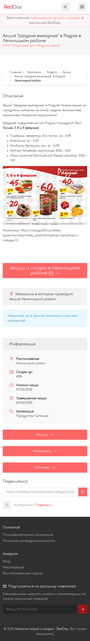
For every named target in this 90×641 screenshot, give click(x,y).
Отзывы (45, 467)
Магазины (45, 451)
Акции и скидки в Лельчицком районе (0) (45, 270)
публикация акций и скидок (55, 18)
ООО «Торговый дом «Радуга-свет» (31, 45)
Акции (45, 434)
